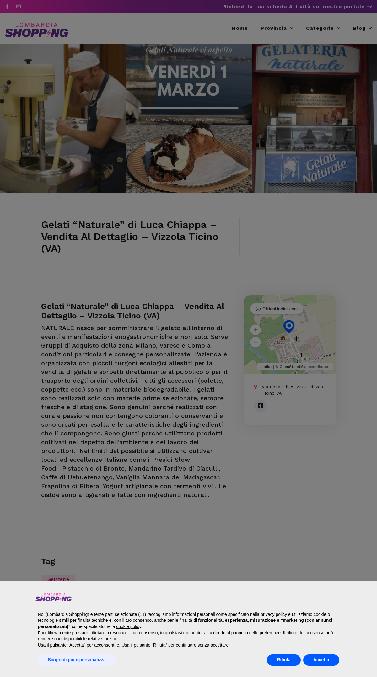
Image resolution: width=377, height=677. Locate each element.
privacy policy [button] (274, 614)
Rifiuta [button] (284, 659)
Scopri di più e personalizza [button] (77, 659)
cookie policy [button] (128, 626)
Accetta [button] (321, 659)
